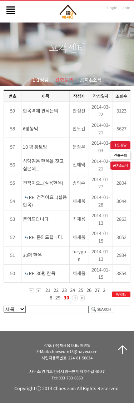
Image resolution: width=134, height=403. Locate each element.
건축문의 (64, 79)
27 (97, 290)
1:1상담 (41, 79)
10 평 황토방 (35, 146)
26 (88, 290)
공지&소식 (91, 79)
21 (47, 290)
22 (56, 290)
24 (72, 290)
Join (126, 7)
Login (112, 7)
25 (80, 290)
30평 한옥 (32, 255)
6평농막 (30, 128)
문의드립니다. (36, 218)
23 (64, 290)
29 (57, 297)
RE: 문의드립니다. (46, 237)
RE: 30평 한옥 (42, 273)
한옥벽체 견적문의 (40, 110)
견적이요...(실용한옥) (43, 182)
